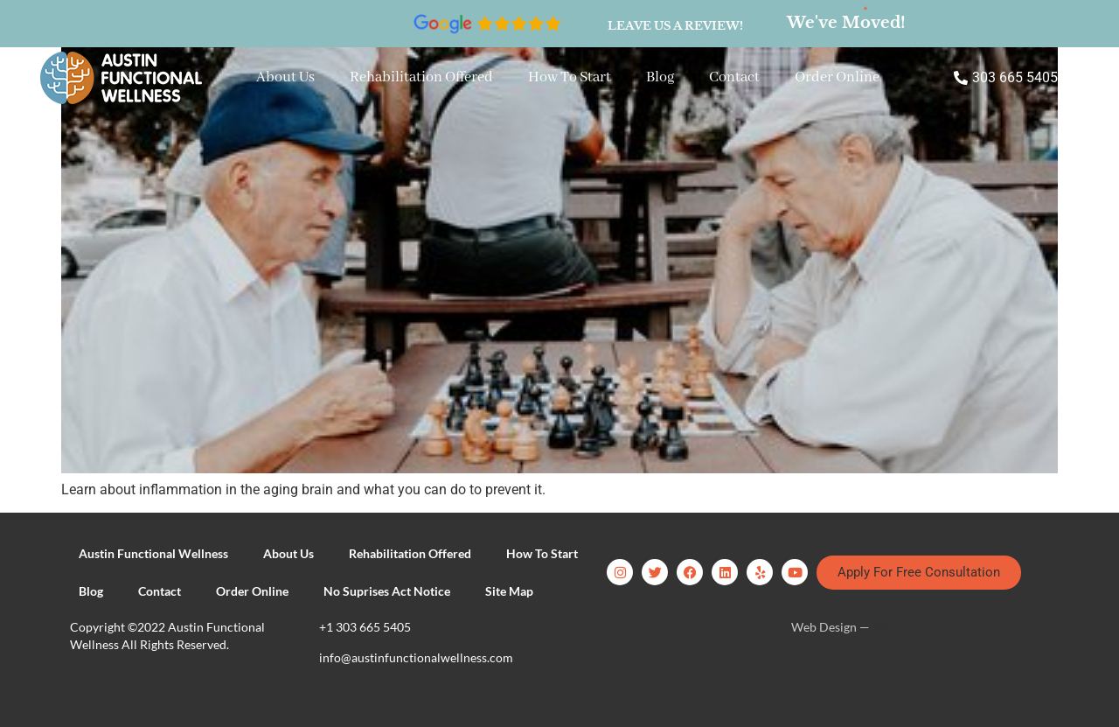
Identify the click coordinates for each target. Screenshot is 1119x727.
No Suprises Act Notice (386, 591)
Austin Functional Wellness (153, 553)
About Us (285, 77)
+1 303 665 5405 (365, 626)
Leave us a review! (675, 25)
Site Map (509, 591)
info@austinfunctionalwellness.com (416, 657)
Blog (660, 77)
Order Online (837, 77)
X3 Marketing (909, 626)
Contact (734, 77)
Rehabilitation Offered (421, 77)
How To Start (569, 77)
